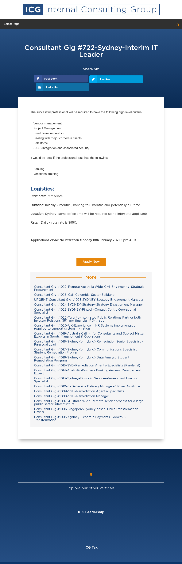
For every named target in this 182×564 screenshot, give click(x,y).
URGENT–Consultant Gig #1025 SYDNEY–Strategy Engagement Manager (88, 291)
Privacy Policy (140, 558)
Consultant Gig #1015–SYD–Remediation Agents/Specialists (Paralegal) (87, 356)
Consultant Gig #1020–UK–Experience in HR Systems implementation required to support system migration (85, 319)
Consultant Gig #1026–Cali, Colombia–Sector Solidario (74, 286)
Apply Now (91, 253)
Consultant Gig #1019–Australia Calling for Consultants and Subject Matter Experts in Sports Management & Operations (89, 327)
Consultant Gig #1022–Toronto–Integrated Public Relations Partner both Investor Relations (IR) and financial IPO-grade (87, 311)
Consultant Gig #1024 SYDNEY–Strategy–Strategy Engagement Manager (88, 296)
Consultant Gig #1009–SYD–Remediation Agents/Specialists (79, 382)
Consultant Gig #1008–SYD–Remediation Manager (71, 387)
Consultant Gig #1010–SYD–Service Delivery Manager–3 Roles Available (87, 377)
